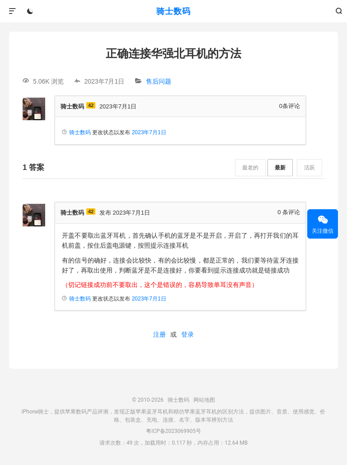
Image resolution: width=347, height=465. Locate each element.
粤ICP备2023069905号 (173, 431)
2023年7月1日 (149, 132)
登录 (187, 334)
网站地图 (204, 400)
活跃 (309, 167)
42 (91, 105)
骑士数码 (173, 11)
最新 (280, 167)
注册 (159, 334)
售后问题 (158, 81)
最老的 (250, 167)
